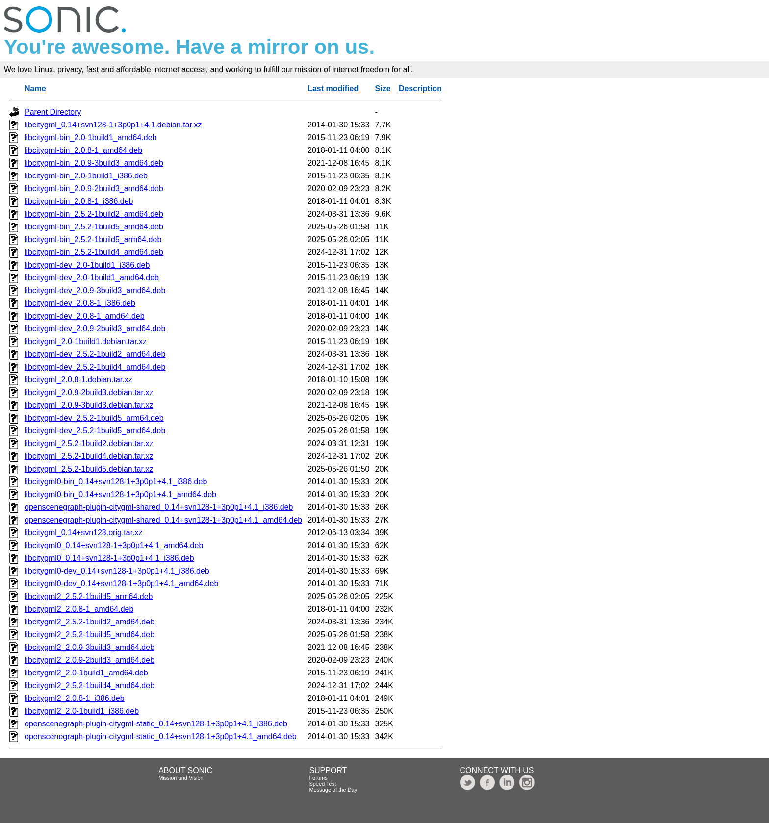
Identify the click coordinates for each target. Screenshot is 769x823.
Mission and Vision (181, 778)
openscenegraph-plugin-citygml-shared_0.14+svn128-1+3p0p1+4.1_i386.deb (159, 507)
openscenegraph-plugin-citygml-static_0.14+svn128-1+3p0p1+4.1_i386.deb (156, 724)
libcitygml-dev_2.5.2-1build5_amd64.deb (95, 430)
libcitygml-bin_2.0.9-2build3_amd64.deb (94, 188)
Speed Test (322, 784)
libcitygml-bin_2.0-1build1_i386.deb (86, 176)
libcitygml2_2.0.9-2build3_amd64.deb (89, 660)
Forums (318, 778)
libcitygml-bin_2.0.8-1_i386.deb (79, 201)
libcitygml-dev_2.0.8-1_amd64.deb (85, 316)
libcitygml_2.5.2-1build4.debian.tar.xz (89, 456)
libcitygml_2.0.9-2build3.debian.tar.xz (89, 392)
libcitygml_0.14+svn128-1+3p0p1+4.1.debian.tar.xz (113, 125)
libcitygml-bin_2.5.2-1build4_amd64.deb (94, 252)
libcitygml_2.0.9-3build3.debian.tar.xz (89, 405)
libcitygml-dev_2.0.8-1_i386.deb (80, 303)
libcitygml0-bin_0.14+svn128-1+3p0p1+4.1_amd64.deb (120, 494)
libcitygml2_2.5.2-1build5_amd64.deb (89, 634)
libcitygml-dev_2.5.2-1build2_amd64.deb (95, 354)
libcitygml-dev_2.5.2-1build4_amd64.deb (95, 367)
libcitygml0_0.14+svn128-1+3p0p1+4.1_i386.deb (109, 558)
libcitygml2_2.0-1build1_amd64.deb (86, 673)
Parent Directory (53, 112)
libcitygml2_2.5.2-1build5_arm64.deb (89, 596)
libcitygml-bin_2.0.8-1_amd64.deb (83, 150)
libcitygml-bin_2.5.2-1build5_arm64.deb (93, 239)
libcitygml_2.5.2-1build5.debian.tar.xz (89, 469)
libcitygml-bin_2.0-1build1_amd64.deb (91, 137)
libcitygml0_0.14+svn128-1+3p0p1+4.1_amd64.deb (114, 545)
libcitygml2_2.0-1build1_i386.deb (82, 711)
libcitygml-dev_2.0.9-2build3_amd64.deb (95, 328)
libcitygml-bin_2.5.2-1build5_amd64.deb (94, 227)
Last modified (333, 88)
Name (35, 88)
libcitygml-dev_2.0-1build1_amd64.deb (92, 278)
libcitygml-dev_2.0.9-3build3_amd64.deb (95, 290)
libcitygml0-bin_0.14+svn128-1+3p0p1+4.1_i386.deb (116, 481)
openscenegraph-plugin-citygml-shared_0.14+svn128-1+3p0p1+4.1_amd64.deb (163, 520)
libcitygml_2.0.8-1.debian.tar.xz (78, 379)
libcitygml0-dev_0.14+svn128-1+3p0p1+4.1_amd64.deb (121, 583)
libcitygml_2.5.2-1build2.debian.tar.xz (89, 443)
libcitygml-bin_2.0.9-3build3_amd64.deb (94, 163)
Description (420, 88)
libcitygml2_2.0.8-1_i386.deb (75, 698)
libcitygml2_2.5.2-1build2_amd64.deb (89, 622)
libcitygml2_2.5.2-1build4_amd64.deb (89, 685)
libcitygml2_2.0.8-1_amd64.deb (79, 609)
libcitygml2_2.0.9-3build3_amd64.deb (89, 647)
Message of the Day (333, 790)
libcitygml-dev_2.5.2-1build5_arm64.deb (94, 418)
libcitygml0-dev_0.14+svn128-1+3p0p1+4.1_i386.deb (117, 571)
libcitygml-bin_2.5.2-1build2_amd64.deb (94, 214)
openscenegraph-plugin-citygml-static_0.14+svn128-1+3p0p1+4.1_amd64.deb (161, 736)
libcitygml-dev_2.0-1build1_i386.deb (87, 265)
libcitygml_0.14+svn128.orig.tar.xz (84, 532)
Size (383, 88)
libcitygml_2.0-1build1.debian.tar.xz (86, 341)
